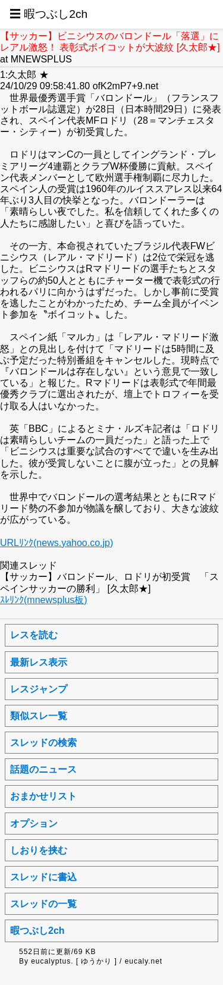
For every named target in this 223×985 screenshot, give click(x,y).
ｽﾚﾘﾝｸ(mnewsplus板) (43, 600)
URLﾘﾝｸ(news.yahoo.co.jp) (56, 543)
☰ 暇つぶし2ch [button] (48, 14)
